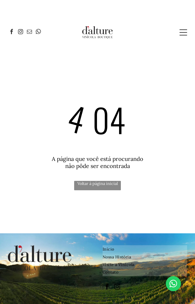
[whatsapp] (38, 32)
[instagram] (20, 32)
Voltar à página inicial (97, 183)
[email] (29, 32)
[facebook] (11, 32)
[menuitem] (145, 249)
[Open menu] (183, 32)
